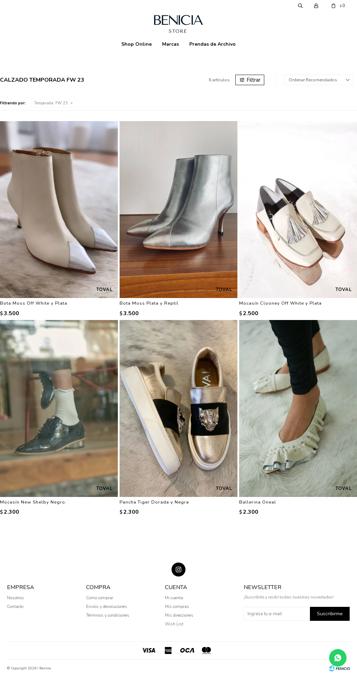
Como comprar (99, 598)
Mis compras (177, 606)
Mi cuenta (174, 598)
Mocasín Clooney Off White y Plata (280, 303)
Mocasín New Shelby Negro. (33, 502)
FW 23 (51, 103)
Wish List (174, 624)
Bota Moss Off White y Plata (33, 303)
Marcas (170, 44)
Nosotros (15, 598)
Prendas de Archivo (212, 44)
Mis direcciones (179, 615)
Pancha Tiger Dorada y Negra (154, 502)
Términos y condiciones (107, 615)
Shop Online (136, 44)
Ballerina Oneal (257, 502)
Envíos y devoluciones (106, 606)
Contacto (15, 606)
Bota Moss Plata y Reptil (149, 303)
